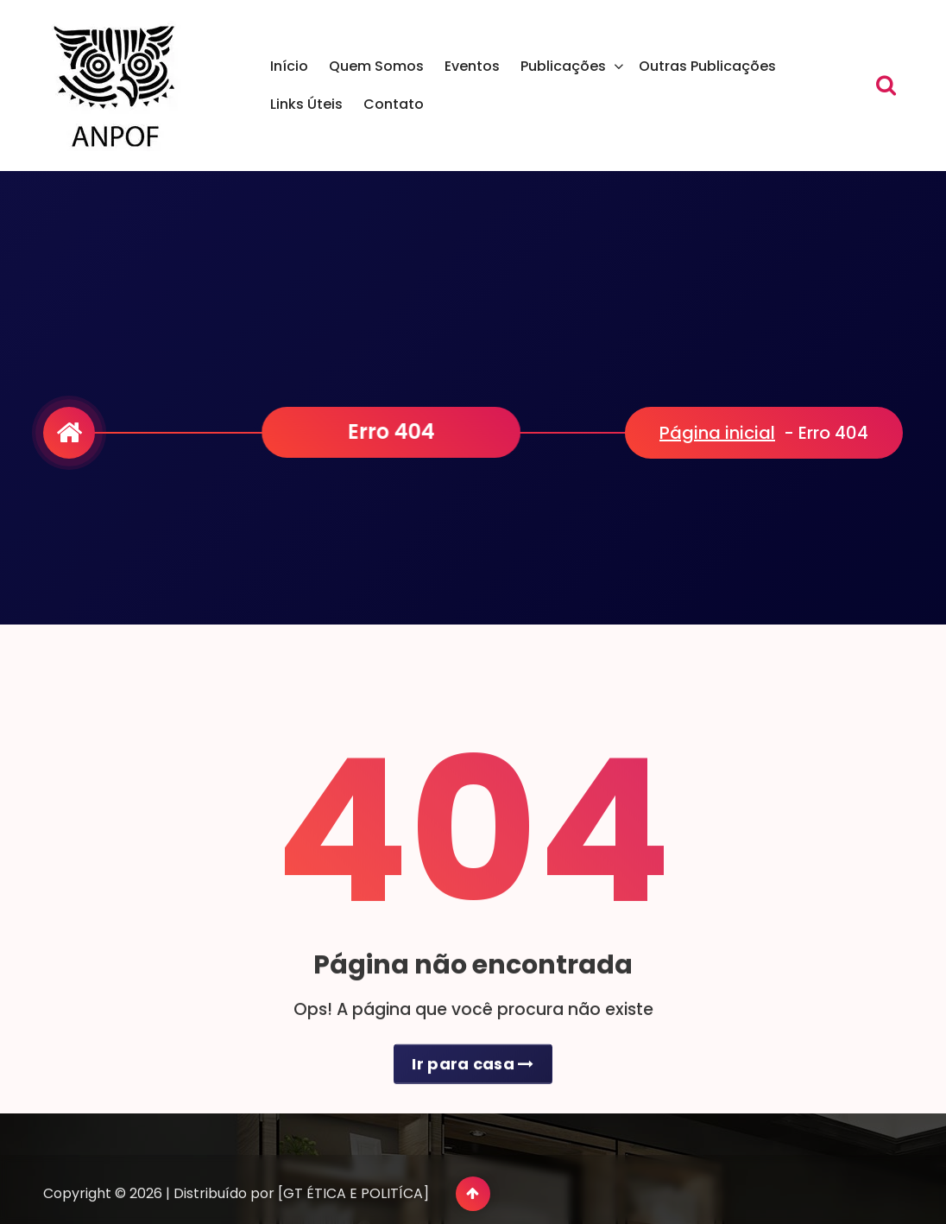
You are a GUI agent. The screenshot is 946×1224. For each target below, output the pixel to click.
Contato (393, 104)
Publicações (563, 66)
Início (289, 66)
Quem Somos (376, 66)
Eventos (472, 66)
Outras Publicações (707, 66)
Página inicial (717, 433)
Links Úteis (306, 104)
